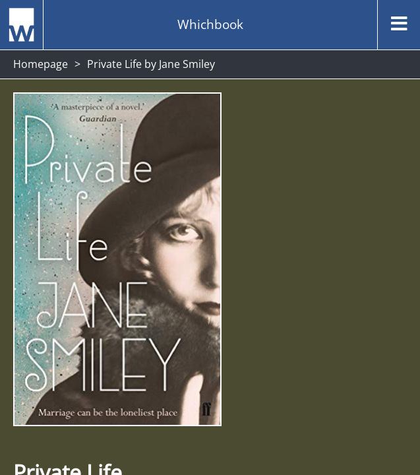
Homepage (40, 64)
